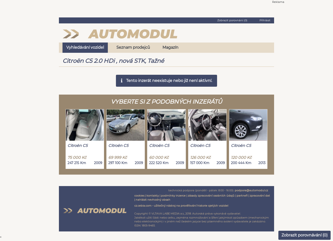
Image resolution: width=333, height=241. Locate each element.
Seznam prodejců (133, 47)
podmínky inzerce (173, 195)
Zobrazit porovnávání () (304, 235)
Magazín (170, 47)
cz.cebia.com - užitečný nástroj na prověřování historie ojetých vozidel (181, 205)
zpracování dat (260, 195)
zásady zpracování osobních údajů (211, 195)
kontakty (152, 195)
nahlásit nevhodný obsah (153, 199)
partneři (242, 195)
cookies (139, 195)
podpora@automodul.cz (251, 190)
